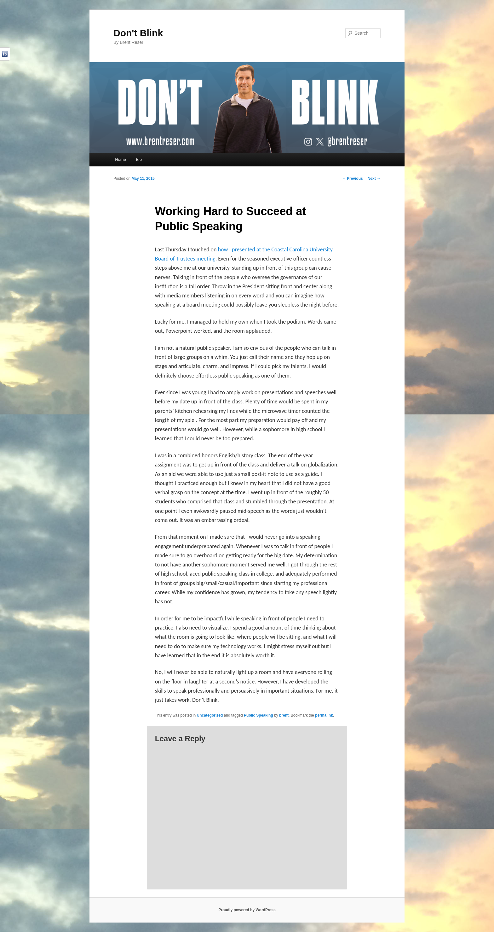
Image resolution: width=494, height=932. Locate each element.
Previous (352, 178)
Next (374, 178)
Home (120, 159)
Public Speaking (258, 715)
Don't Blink (138, 33)
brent (284, 715)
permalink (324, 715)
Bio (139, 159)
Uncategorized (210, 715)
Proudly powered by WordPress (246, 910)
